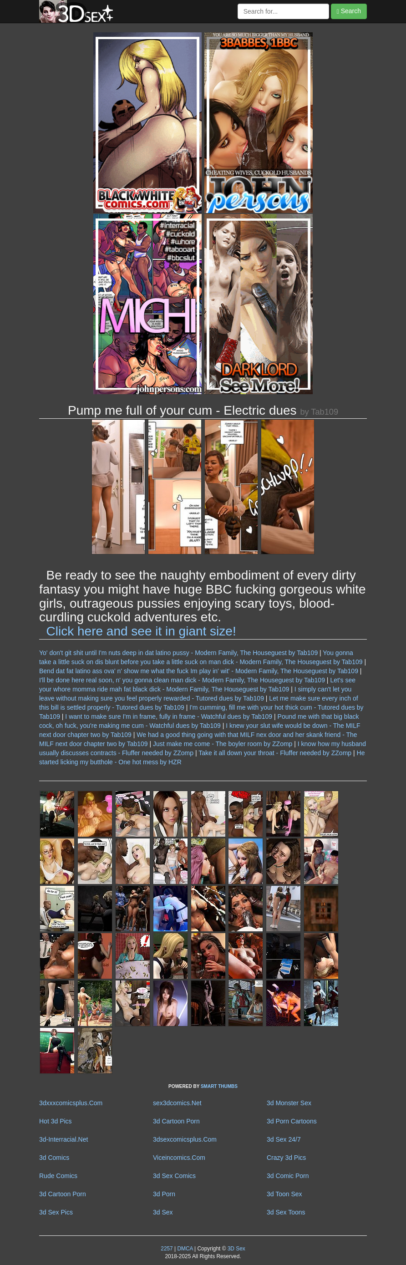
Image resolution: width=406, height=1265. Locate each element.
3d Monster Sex (289, 1103)
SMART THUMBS (219, 1086)
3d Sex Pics (56, 1212)
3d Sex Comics (174, 1175)
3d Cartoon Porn (176, 1121)
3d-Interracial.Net (63, 1139)
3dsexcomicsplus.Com (185, 1139)
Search (349, 11)
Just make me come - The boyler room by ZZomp (222, 743)
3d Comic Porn (288, 1175)
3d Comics (54, 1157)
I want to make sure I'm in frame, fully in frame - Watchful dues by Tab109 (168, 716)
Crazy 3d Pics (286, 1157)
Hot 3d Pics (55, 1121)
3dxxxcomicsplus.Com (70, 1103)
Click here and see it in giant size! (141, 631)
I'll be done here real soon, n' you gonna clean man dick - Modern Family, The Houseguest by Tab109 (182, 680)
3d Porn (164, 1194)
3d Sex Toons (286, 1212)
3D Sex (235, 1248)
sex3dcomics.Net (177, 1103)
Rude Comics (58, 1175)
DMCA (185, 1248)
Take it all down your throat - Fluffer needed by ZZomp (274, 753)
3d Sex (163, 1212)
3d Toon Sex (284, 1194)
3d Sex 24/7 (284, 1139)
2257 (167, 1248)
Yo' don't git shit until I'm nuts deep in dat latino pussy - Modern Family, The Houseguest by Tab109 (178, 652)
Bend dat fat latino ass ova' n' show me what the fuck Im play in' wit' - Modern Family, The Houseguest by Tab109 (198, 671)
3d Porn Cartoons (292, 1121)
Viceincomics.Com (179, 1157)
